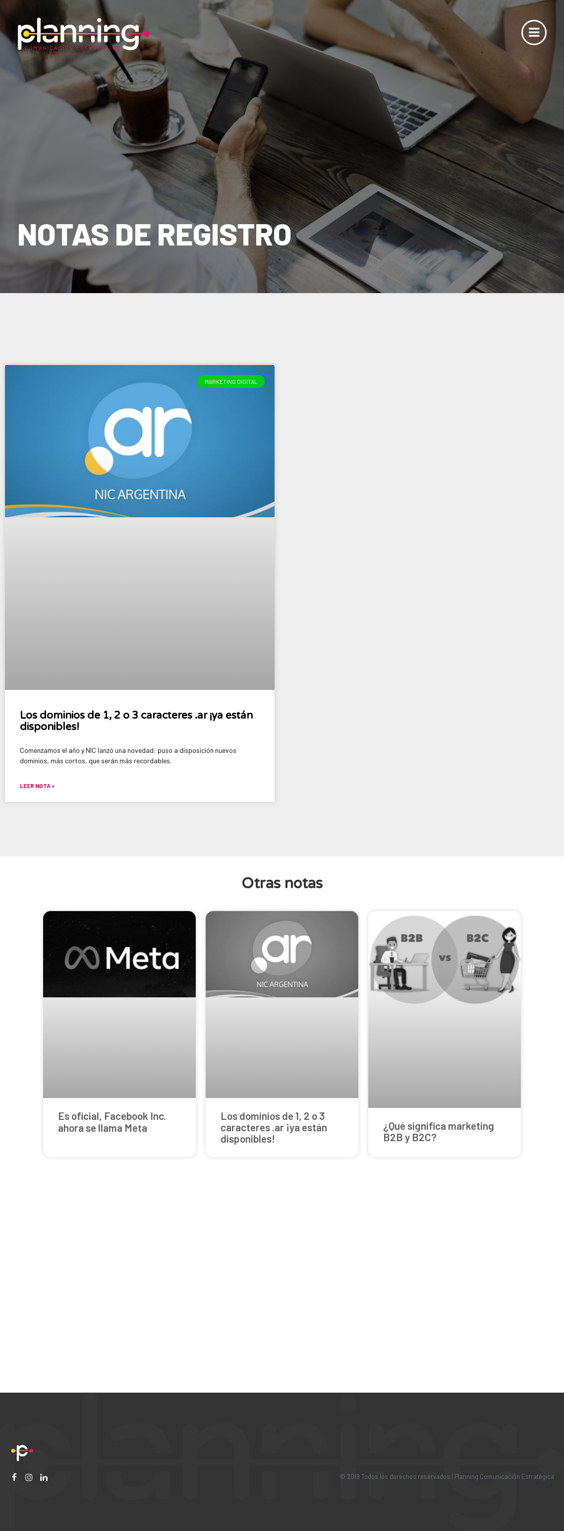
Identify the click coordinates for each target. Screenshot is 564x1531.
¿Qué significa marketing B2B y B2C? (438, 1131)
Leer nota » (37, 785)
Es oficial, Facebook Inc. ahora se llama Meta (112, 1121)
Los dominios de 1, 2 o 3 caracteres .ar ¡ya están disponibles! (136, 721)
